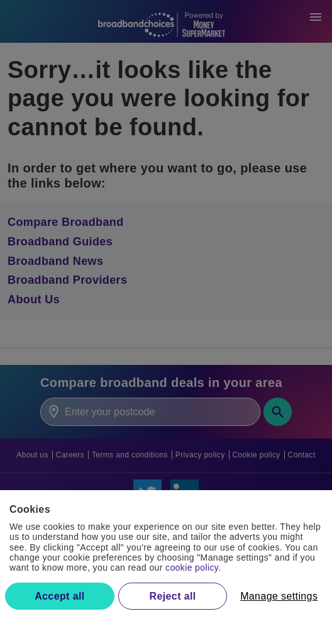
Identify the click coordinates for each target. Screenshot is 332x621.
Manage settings (279, 596)
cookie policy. (193, 567)
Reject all (173, 596)
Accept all (59, 596)
